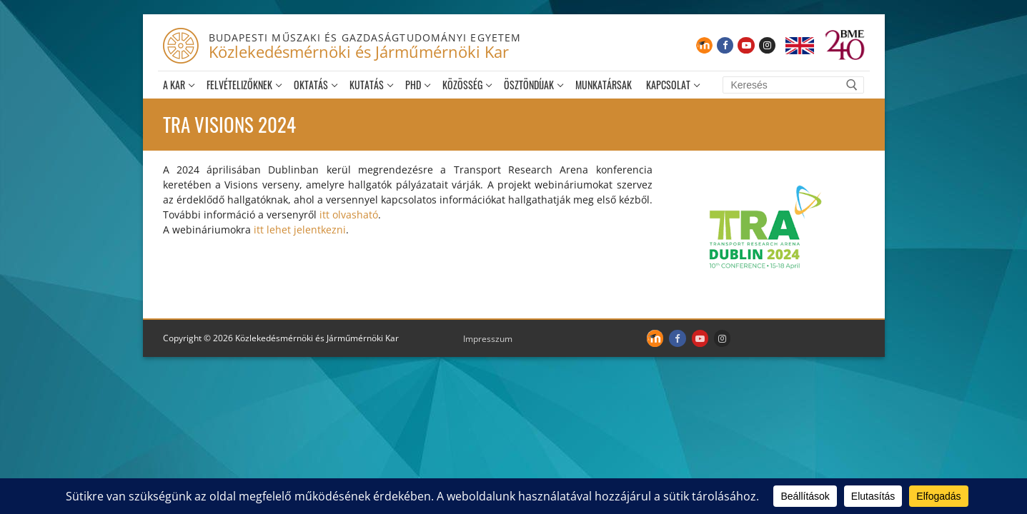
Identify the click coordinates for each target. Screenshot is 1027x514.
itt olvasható (348, 214)
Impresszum (487, 339)
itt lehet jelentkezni (300, 229)
